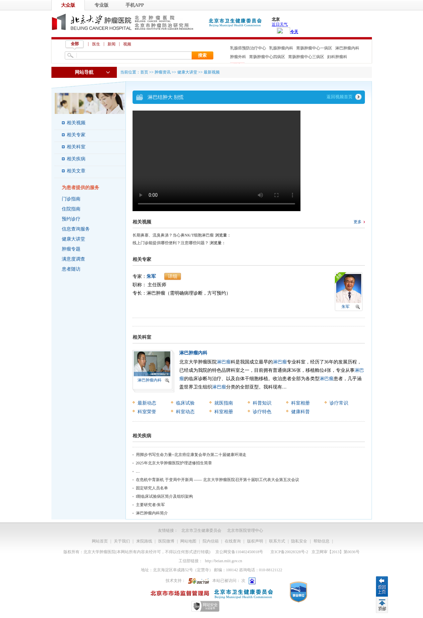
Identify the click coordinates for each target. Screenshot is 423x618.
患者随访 (71, 269)
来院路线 (144, 541)
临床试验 (185, 403)
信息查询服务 (76, 228)
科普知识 (262, 403)
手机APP (135, 5)
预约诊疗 (71, 218)
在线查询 (233, 541)
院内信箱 (211, 541)
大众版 (68, 5)
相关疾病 (76, 158)
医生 (96, 44)
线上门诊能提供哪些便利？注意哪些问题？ (171, 243)
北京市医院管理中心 (245, 530)
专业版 (101, 5)
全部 (75, 43)
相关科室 (76, 146)
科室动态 (185, 411)
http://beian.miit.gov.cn (223, 561)
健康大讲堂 (73, 239)
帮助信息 (321, 541)
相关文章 (76, 170)
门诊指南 (71, 198)
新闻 (112, 44)
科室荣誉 (147, 411)
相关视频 (76, 122)
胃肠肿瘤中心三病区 (306, 56)
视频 (127, 44)
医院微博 (166, 541)
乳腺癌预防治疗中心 (248, 48)
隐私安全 (299, 541)
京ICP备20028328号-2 (289, 552)
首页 (144, 72)
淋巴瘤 (224, 361)
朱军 (151, 276)
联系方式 (277, 541)
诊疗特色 (262, 411)
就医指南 (223, 403)
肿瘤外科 (238, 56)
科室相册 (300, 403)
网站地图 (188, 541)
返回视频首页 (340, 96)
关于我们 (122, 541)
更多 (358, 221)
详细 (172, 276)
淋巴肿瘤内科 (347, 48)
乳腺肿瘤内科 (281, 48)
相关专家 (76, 134)
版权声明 (255, 541)
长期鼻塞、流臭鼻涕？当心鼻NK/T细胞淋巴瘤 (173, 235)
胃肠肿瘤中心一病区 (314, 48)
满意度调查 (73, 259)
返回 (382, 586)
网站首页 (100, 541)
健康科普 (300, 411)
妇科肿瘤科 (337, 56)
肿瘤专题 (71, 249)
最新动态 (147, 403)
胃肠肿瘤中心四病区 (267, 56)
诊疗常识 (339, 403)
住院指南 (71, 208)
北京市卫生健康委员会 (201, 530)
